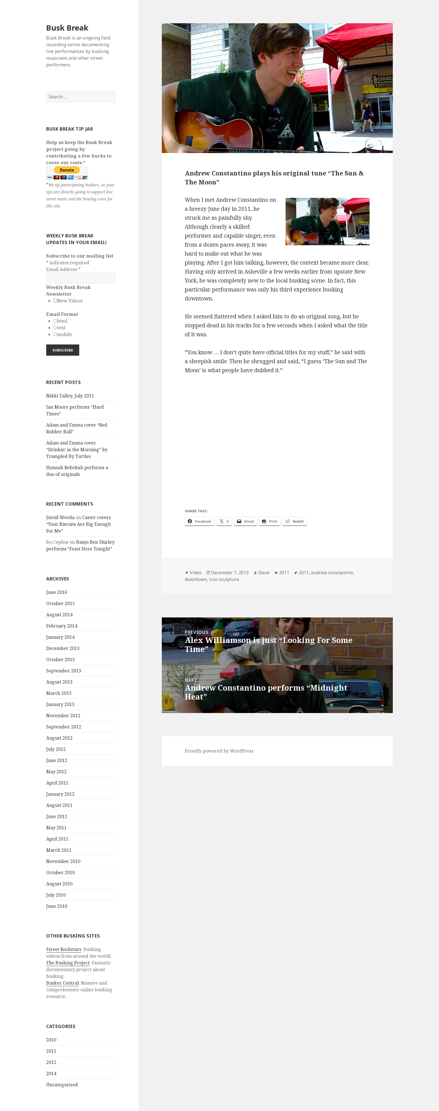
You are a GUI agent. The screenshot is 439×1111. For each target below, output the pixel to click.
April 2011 (57, 839)
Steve (264, 573)
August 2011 (59, 805)
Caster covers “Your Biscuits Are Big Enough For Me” (78, 524)
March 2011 (58, 850)
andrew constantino (332, 573)
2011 (51, 1051)
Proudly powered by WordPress (219, 751)
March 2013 (58, 693)
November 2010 (63, 861)
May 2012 (56, 772)
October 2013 (60, 659)
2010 (51, 1040)
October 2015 (60, 603)
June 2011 (56, 816)
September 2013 (63, 671)
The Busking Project (68, 963)
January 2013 (60, 704)
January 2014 (60, 637)
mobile (64, 334)
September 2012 (63, 727)
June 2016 (56, 592)
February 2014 (61, 626)
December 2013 (63, 648)
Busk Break (67, 27)
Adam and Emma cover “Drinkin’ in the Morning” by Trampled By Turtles (77, 449)
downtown (196, 579)
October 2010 (60, 872)
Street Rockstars (63, 949)
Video (196, 573)
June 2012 (56, 760)
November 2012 (63, 715)
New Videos (70, 301)
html (62, 321)
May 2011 (56, 828)
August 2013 (59, 682)
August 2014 (59, 615)
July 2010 (56, 895)
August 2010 (59, 884)
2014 (51, 1073)
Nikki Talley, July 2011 (70, 396)
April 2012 (57, 783)
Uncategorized (62, 1085)
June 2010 (56, 906)
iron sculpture (224, 579)
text (61, 328)
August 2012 (59, 738)
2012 (51, 1062)
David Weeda (60, 517)
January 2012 (60, 794)
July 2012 (56, 749)
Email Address (63, 269)
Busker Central (62, 983)
